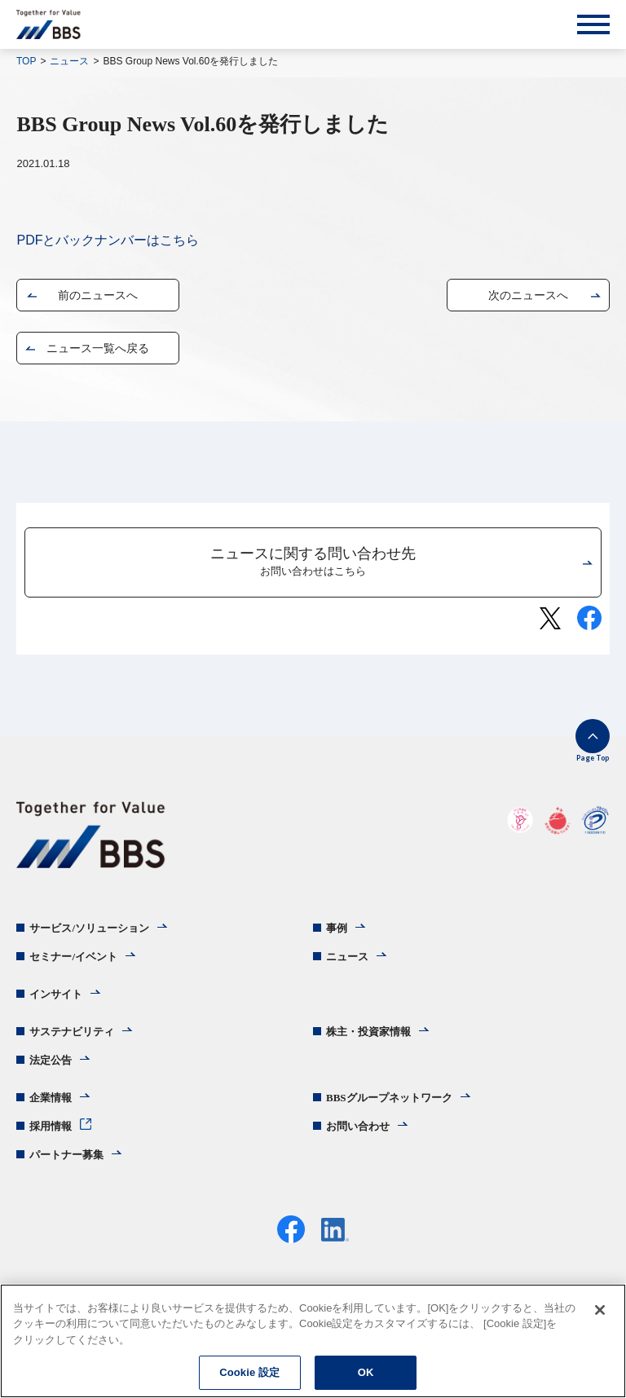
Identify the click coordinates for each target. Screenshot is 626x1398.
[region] (313, 1341)
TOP (26, 61)
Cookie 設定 (249, 1372)
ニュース (69, 61)
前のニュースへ (98, 295)
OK (366, 1372)
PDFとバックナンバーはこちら (107, 240)
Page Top (592, 757)
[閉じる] (600, 1310)
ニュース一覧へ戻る (97, 348)
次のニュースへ (528, 295)
